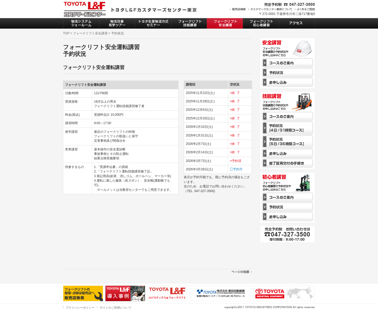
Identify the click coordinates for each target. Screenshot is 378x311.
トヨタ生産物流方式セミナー (153, 23)
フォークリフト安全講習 (225, 23)
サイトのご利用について (116, 307)
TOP (66, 33)
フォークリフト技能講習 (189, 23)
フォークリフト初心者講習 (261, 23)
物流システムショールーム (81, 23)
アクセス (297, 23)
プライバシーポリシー (80, 307)
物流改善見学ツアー (117, 23)
